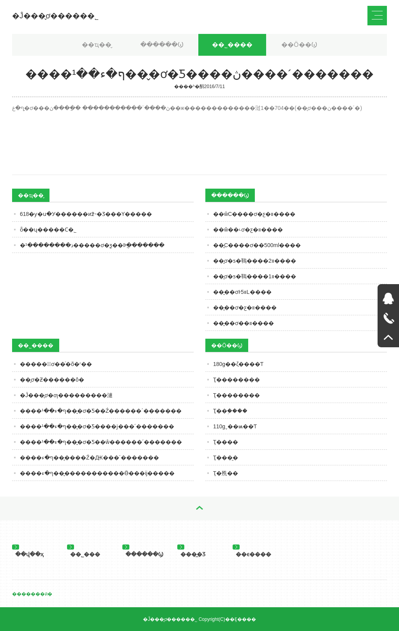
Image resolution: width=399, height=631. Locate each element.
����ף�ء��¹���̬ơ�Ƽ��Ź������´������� (101, 411)
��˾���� (232, 44)
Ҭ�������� (236, 379)
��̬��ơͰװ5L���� (242, 292)
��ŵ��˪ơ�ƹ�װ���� (248, 229)
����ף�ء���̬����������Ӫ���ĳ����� (97, 473)
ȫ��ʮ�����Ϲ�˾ (48, 229)
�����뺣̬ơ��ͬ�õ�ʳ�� (56, 364)
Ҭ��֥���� (230, 411)
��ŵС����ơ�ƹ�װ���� (254, 214)
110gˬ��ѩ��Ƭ (235, 426)
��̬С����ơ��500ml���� (257, 245)
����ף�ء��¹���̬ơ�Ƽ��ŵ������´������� (101, 442)
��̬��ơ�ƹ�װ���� (245, 307)
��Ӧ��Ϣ (299, 44)
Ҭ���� (225, 442)
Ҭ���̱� (225, 457)
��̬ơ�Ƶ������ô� (52, 379)
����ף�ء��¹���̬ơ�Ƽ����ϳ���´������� (97, 426)
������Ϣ (162, 44)
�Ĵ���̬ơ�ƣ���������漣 (66, 395)
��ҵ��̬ (96, 44)
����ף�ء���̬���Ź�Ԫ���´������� (89, 457)
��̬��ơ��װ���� (243, 323)
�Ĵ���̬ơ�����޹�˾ (55, 16)
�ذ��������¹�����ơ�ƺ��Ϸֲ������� (92, 245)
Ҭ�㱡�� (225, 473)
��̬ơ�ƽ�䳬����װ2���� (254, 261)
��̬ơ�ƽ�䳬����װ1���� (254, 276)
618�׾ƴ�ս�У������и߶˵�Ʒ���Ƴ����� (86, 214)
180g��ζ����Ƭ (238, 364)
